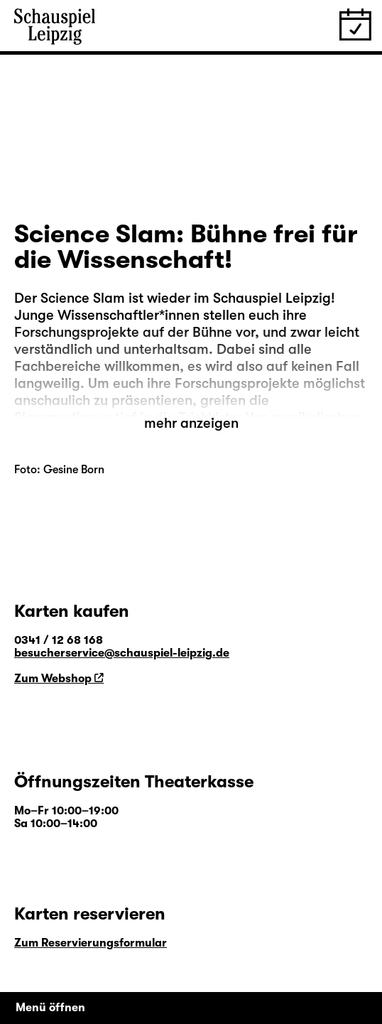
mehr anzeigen (191, 423)
